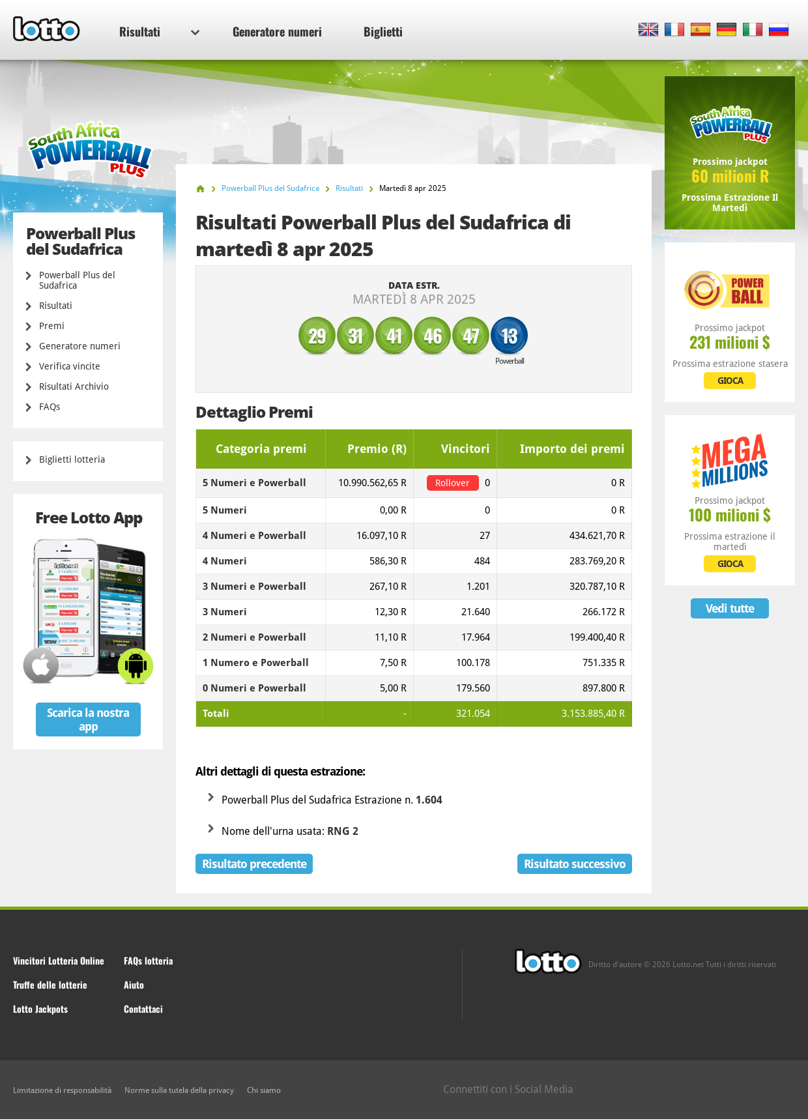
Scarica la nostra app (88, 719)
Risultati (159, 31)
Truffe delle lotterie (50, 984)
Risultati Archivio (74, 386)
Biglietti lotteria (72, 459)
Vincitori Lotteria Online (58, 960)
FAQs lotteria (148, 960)
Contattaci (143, 1008)
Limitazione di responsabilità (62, 1090)
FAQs (49, 406)
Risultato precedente (254, 864)
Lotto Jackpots (40, 1008)
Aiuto (134, 984)
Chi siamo (264, 1090)
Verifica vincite (69, 366)
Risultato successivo (575, 864)
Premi (52, 326)
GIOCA (730, 380)
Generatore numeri (277, 31)
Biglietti (383, 31)
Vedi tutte (730, 608)
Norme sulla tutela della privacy (179, 1090)
